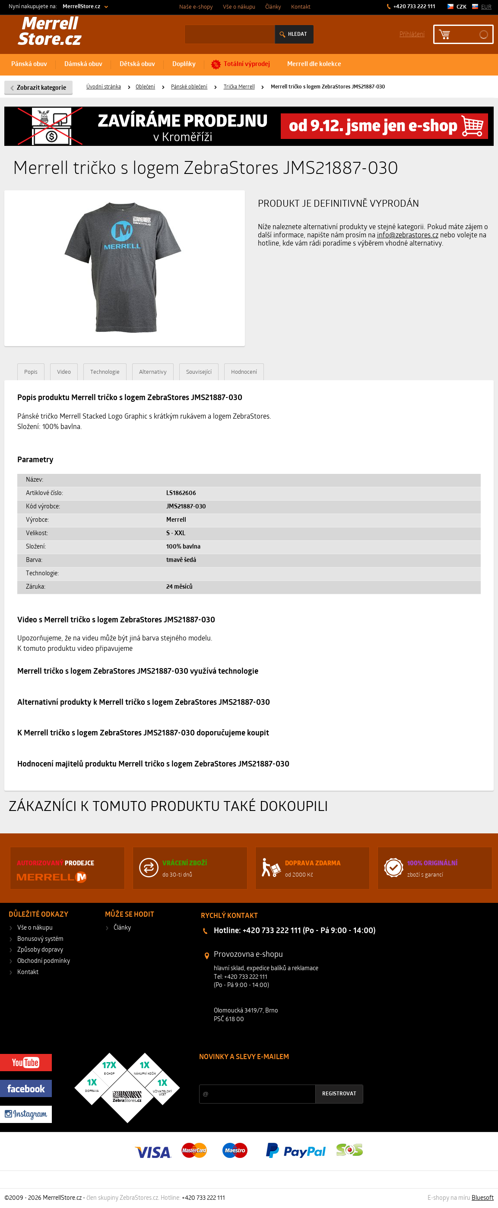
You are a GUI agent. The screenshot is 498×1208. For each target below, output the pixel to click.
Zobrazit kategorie (41, 88)
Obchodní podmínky (43, 961)
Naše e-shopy (196, 7)
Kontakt (301, 7)
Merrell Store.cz (49, 32)
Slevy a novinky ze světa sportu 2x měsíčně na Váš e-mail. (273, 1073)
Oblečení (145, 87)
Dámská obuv (83, 64)
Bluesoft (483, 1198)
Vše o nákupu (239, 7)
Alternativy (153, 372)
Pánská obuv (29, 64)
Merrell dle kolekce (314, 64)
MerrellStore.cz (81, 6)
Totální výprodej (247, 64)
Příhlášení (412, 34)
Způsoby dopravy (40, 950)
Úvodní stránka (103, 87)
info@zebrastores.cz (407, 235)
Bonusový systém (40, 939)
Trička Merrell (239, 87)
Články (273, 7)
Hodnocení (244, 372)
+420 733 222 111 (413, 6)
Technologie (105, 372)
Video (64, 372)
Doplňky (184, 64)
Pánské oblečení (189, 87)
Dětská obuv (137, 64)
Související (199, 372)
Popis (31, 372)
